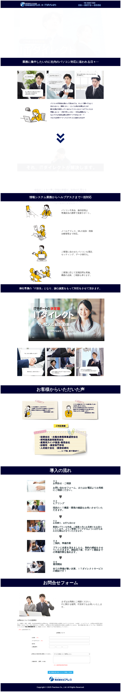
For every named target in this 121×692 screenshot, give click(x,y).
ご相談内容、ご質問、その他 (38, 661)
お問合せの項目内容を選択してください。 (41, 653)
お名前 (33, 637)
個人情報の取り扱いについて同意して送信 (60, 672)
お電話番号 (34, 646)
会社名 (33, 643)
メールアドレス (35, 640)
